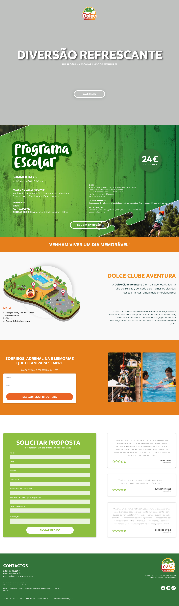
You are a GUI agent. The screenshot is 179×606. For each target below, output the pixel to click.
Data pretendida (17, 506)
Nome (8, 377)
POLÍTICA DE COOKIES (13, 599)
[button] (89, 94)
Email (8, 385)
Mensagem (15, 517)
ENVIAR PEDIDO (50, 530)
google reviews (166, 462)
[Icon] (163, 588)
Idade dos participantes (21, 489)
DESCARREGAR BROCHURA (39, 396)
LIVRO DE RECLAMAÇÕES (63, 599)
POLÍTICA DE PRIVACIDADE (37, 599)
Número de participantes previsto (26, 498)
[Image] (89, 13)
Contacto (14, 480)
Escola (13, 471)
